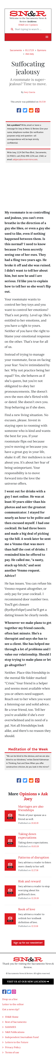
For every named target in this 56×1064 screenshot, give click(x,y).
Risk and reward (29, 881)
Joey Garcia (29, 92)
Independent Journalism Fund (22, 1037)
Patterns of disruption (33, 857)
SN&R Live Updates (28, 24)
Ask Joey (29, 53)
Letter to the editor (13, 1004)
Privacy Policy (13, 1047)
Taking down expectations (27, 835)
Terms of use (12, 1052)
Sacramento (16, 50)
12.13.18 (34, 926)
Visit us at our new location (28, 981)
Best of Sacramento (15, 1021)
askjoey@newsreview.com (25, 159)
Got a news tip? (10, 1009)
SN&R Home (12, 1016)
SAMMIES (10, 1026)
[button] (47, 37)
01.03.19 (35, 846)
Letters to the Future (16, 1042)
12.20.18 (35, 898)
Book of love (26, 909)
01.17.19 (29, 50)
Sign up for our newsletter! (28, 942)
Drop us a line (10, 999)
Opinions (41, 50)
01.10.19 (34, 823)
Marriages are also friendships (30, 808)
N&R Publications (14, 1032)
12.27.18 (34, 870)
